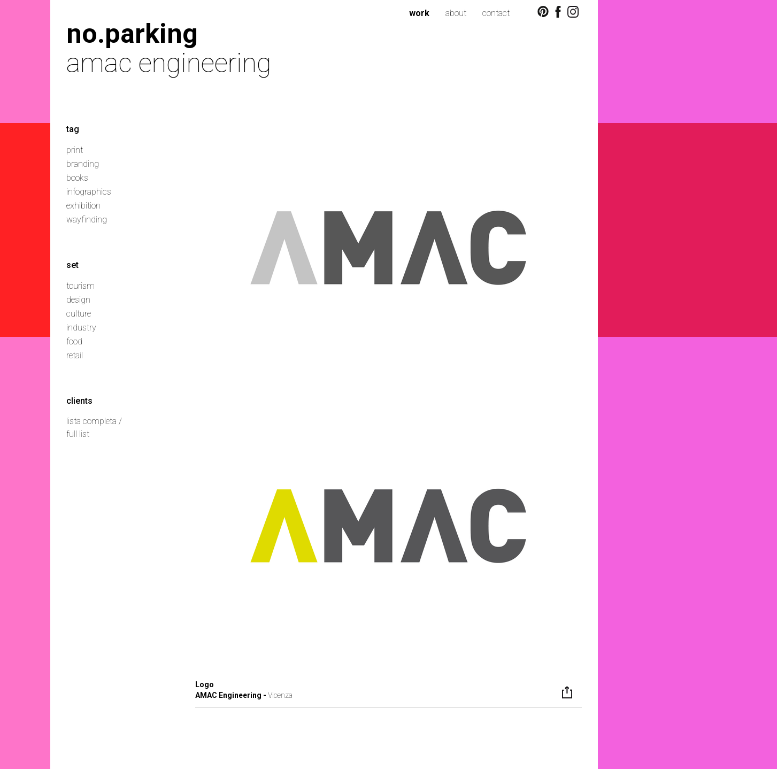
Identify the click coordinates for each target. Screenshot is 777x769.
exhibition (83, 206)
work (419, 13)
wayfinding (86, 219)
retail (74, 355)
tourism (80, 286)
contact (496, 13)
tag (72, 129)
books (77, 178)
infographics (88, 192)
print (74, 150)
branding (82, 164)
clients (79, 401)
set (72, 265)
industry (81, 327)
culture (78, 314)
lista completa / (94, 421)
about (455, 13)
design (78, 300)
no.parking (132, 33)
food (74, 341)
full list (77, 434)
